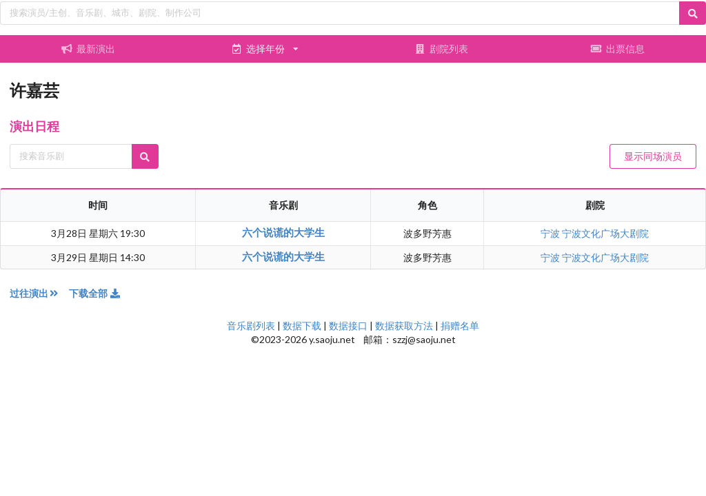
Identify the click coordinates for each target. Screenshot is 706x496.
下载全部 (95, 293)
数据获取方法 (404, 325)
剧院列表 (441, 48)
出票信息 (618, 48)
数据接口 (348, 325)
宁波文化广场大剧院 (605, 233)
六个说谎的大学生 (283, 232)
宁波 (551, 233)
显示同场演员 (653, 156)
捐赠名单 (460, 325)
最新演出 (88, 48)
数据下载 (302, 325)
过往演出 (39, 293)
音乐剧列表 (251, 325)
